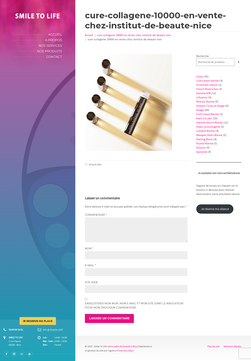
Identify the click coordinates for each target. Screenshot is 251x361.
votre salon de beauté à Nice (122, 346)
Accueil (55, 34)
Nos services (50, 46)
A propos (53, 40)
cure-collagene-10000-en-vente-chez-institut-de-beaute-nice (134, 35)
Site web (91, 282)
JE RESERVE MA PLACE (37, 321)
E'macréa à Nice (125, 350)
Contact (54, 57)
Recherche (202, 56)
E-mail (90, 265)
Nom (89, 248)
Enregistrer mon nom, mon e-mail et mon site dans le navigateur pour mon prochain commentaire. (134, 305)
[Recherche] (238, 62)
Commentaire (96, 214)
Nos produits (49, 51)
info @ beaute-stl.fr (53, 329)
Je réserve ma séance (215, 209)
